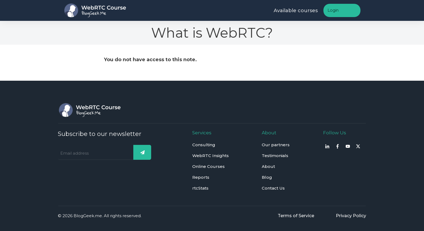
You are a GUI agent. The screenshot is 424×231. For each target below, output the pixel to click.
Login (333, 10)
